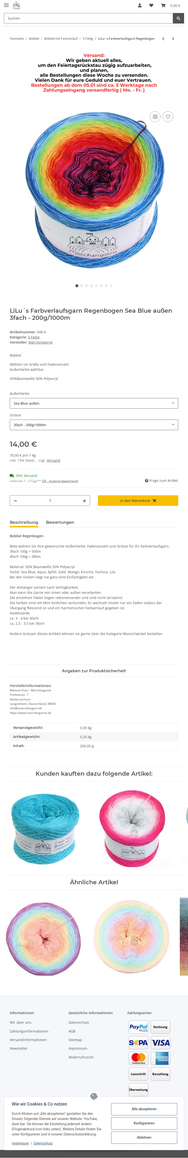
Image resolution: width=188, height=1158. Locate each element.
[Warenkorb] (170, 5)
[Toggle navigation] (6, 3)
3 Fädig (34, 337)
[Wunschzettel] (151, 5)
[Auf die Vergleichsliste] (155, 116)
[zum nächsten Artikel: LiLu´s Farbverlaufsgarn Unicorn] (173, 38)
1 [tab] (76, 285)
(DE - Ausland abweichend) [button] (60, 481)
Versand (53, 460)
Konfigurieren (143, 1123)
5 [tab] (96, 285)
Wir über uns (20, 1022)
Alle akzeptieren (143, 1109)
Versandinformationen (28, 1039)
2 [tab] (81, 285)
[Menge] (50, 501)
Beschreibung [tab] (24, 522)
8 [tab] (111, 285)
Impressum (78, 1048)
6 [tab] (101, 285)
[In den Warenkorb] (14, 104)
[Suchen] (88, 18)
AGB (72, 1031)
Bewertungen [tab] (60, 522)
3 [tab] (86, 285)
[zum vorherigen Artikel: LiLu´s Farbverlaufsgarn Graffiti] (163, 38)
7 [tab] (106, 285)
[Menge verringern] (15, 501)
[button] (139, 5)
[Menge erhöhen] (84, 501)
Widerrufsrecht (81, 1057)
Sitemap (75, 1039)
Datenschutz (79, 1022)
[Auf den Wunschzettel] (168, 116)
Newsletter (19, 1048)
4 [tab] (91, 285)
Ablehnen (144, 1137)
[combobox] (94, 403)
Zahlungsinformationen (29, 1031)
